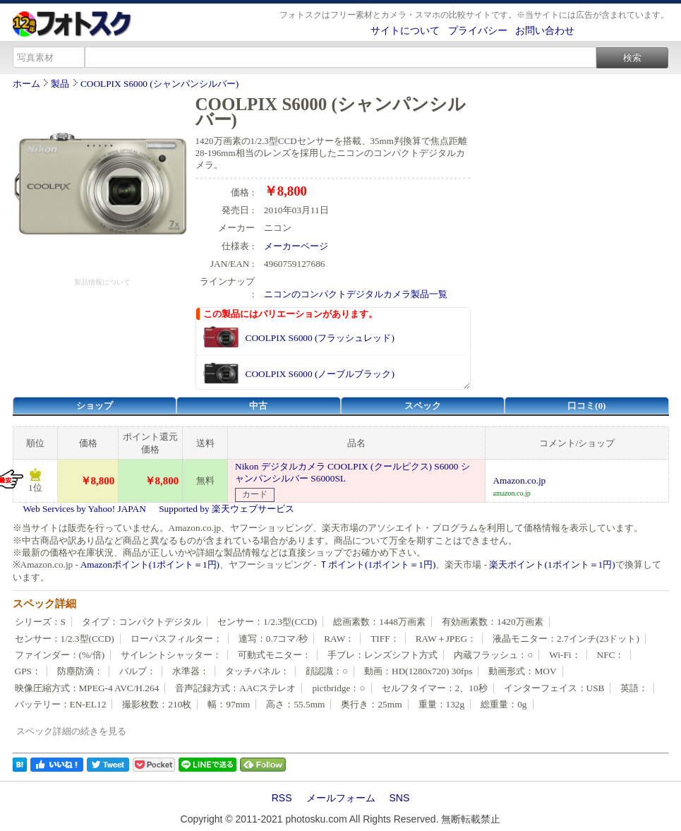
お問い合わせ (544, 30)
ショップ (94, 405)
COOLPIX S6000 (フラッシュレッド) (320, 338)
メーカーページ (296, 246)
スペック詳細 (44, 603)
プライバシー (477, 30)
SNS (400, 797)
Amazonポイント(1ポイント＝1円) (149, 564)
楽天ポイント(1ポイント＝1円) (552, 564)
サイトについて (405, 30)
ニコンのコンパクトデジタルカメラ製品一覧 (355, 294)
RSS (282, 797)
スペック (422, 405)
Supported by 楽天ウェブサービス (226, 508)
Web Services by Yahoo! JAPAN (84, 508)
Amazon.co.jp (519, 480)
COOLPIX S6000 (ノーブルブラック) (320, 374)
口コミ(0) (586, 405)
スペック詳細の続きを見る (71, 731)
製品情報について (102, 282)
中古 (258, 405)
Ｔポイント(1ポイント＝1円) (377, 564)
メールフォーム (340, 797)
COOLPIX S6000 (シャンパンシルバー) (159, 83)
